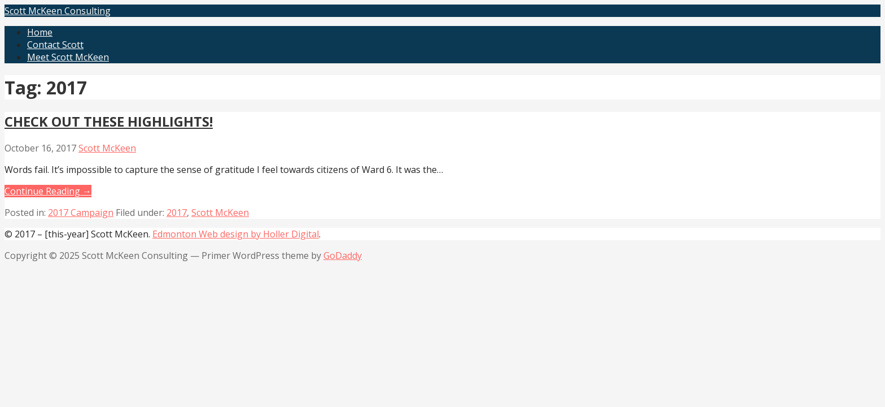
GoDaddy (342, 255)
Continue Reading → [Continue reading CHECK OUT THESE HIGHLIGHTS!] (48, 191)
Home (39, 32)
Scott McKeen (107, 148)
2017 (177, 212)
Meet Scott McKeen (68, 57)
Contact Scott (55, 44)
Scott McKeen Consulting (58, 11)
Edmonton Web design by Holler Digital (235, 234)
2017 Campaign (80, 212)
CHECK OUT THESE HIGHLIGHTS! (109, 121)
